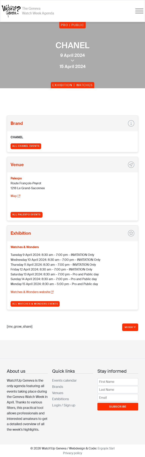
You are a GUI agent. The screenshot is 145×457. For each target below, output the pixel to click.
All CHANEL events (25, 146)
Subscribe (117, 406)
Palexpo (16, 178)
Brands (57, 386)
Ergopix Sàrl (106, 448)
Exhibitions (60, 399)
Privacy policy (72, 453)
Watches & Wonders (25, 247)
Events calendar (64, 380)
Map (15, 196)
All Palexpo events (26, 214)
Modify (130, 327)
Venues (57, 393)
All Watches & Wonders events (35, 303)
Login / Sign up (63, 405)
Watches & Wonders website (32, 292)
